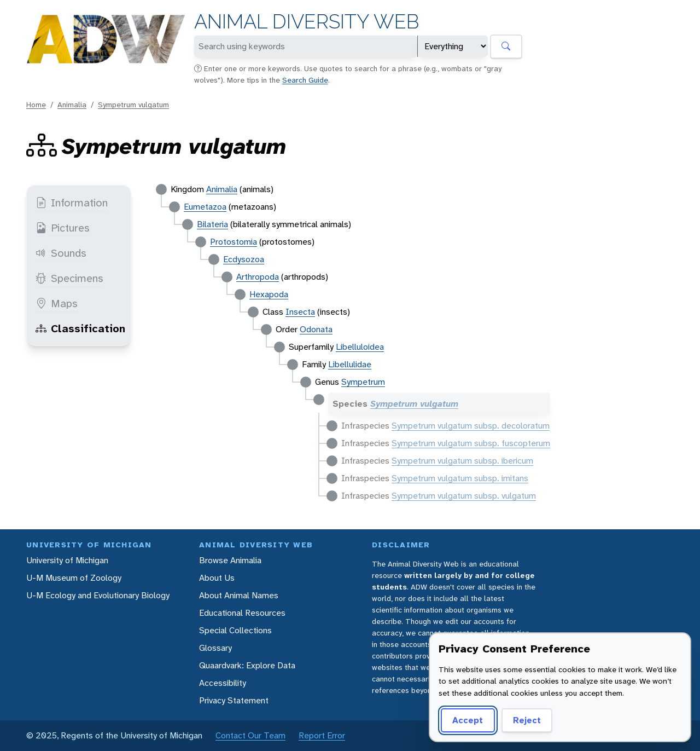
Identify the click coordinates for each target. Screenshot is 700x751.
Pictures (63, 227)
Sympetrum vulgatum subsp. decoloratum (471, 425)
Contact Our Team (250, 735)
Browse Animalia (230, 560)
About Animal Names (238, 595)
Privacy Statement (234, 700)
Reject (527, 720)
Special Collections (235, 630)
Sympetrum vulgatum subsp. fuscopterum (471, 443)
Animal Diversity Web (306, 21)
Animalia (71, 104)
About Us (217, 578)
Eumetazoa (205, 206)
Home (36, 104)
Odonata (316, 329)
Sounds (61, 253)
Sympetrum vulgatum (133, 104)
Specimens (69, 278)
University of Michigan (67, 560)
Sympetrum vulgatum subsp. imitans (460, 478)
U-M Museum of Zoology (73, 578)
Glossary (215, 648)
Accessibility (222, 683)
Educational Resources (242, 613)
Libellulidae (349, 364)
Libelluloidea (360, 347)
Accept (467, 720)
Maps (57, 303)
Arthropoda (257, 276)
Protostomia (233, 241)
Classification (80, 328)
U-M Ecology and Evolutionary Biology (98, 595)
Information (72, 202)
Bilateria (212, 224)
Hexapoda (268, 294)
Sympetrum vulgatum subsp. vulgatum (464, 495)
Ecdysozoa (243, 259)
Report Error (322, 735)
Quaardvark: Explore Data (247, 665)
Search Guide (305, 80)
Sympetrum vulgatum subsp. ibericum (462, 460)
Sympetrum (363, 382)
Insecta (300, 311)
